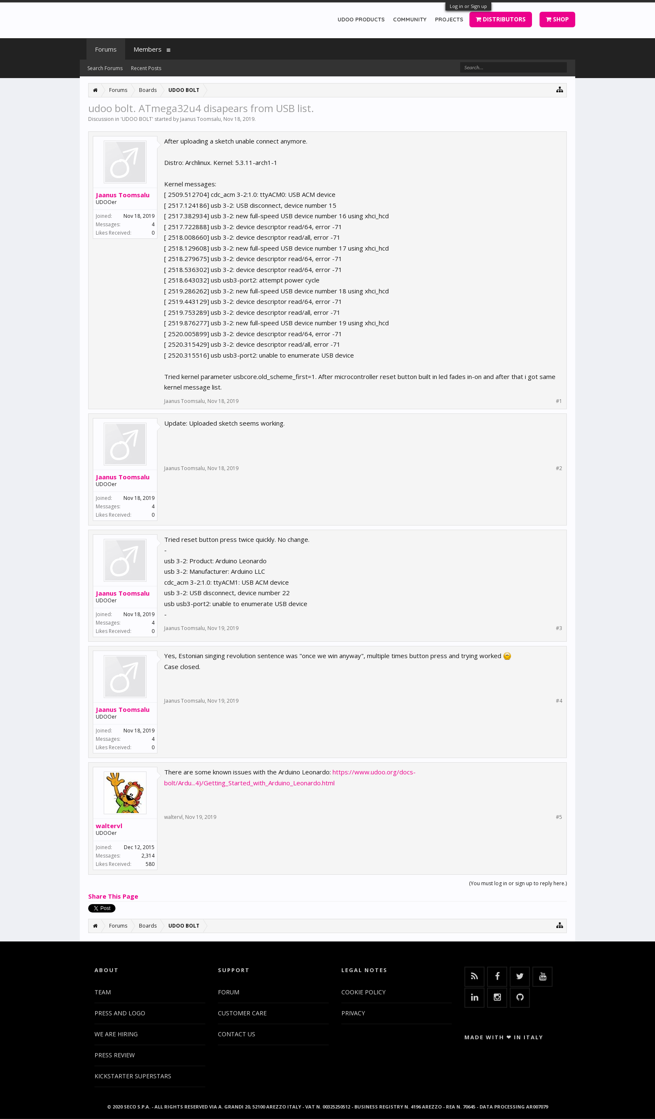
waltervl (109, 825)
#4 (559, 701)
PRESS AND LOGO (119, 1013)
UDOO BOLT (137, 119)
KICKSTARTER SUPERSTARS (132, 1076)
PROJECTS (449, 19)
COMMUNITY (410, 19)
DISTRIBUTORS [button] (501, 19)
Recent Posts (146, 68)
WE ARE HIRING (116, 1034)
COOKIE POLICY (363, 992)
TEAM (102, 992)
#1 (559, 401)
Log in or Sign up (468, 6)
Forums (106, 49)
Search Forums (105, 68)
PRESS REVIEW (114, 1055)
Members (148, 49)
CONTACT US (236, 1034)
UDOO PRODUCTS (361, 19)
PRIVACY (353, 1013)
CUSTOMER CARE (242, 1013)
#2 (559, 468)
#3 (559, 628)
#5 (559, 817)
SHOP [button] (557, 19)
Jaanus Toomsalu (200, 119)
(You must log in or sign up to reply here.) (518, 883)
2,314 (148, 855)
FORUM (228, 992)
